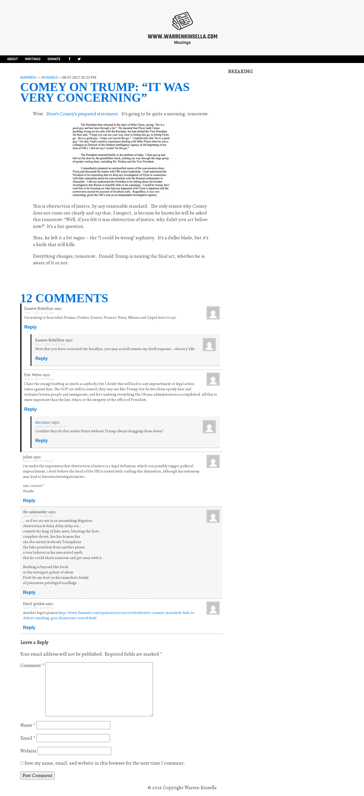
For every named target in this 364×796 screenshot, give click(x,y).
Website (28, 751)
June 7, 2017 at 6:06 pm (39, 378)
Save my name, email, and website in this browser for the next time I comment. (105, 763)
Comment (32, 665)
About (12, 59)
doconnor (43, 422)
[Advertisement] (266, 151)
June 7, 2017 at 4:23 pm (50, 344)
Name (28, 725)
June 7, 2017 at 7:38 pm (38, 461)
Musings (49, 77)
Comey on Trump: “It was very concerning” (105, 92)
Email (27, 738)
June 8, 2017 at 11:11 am (51, 426)
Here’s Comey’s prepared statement (82, 114)
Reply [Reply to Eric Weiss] (30, 409)
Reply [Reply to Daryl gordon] (29, 627)
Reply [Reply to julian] (29, 500)
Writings (33, 59)
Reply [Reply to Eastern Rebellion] (30, 327)
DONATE (54, 59)
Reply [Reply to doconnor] (41, 440)
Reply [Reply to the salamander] (29, 592)
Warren (28, 77)
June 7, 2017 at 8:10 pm (38, 516)
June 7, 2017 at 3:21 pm (39, 312)
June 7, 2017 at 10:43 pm (39, 607)
